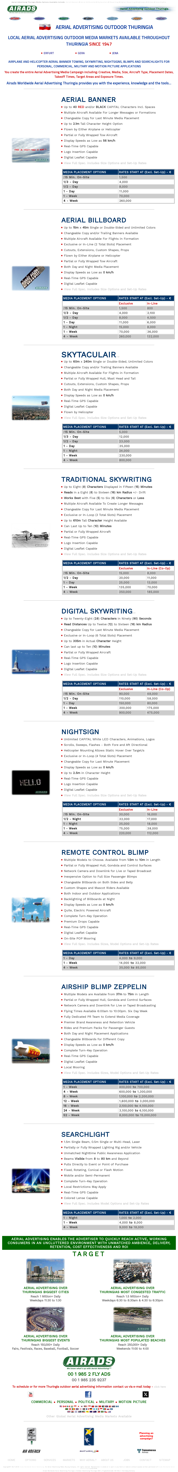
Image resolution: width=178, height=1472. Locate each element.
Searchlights (160, 2)
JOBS (126, 1460)
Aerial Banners (72, 2)
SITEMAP (164, 1460)
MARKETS (69, 1460)
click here (160, 1386)
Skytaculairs (102, 2)
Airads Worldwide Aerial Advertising (32, 1467)
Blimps (151, 2)
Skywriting (114, 2)
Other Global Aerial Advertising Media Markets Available (89, 1416)
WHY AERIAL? (88, 1460)
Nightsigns (141, 2)
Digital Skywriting (127, 2)
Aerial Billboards (87, 2)
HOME (11, 1460)
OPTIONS (30, 1460)
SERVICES (50, 1460)
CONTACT (145, 1460)
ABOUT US (107, 1460)
